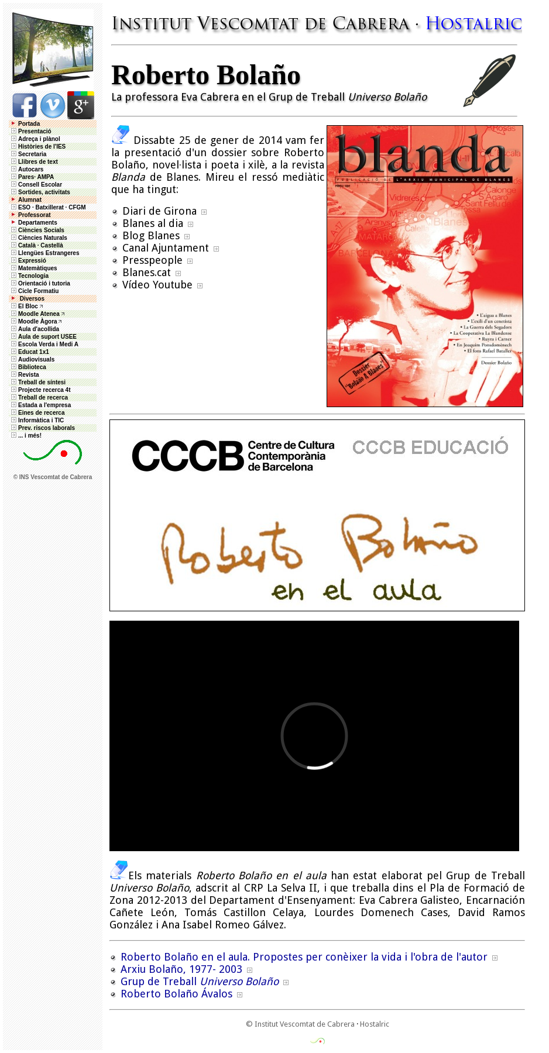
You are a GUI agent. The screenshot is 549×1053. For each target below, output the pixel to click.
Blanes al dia (152, 223)
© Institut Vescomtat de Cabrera (300, 1024)
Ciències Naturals (38, 238)
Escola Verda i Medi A (43, 344)
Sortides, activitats (44, 192)
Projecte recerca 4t (40, 390)
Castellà (51, 245)
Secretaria (27, 154)
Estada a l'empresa (40, 405)
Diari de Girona (159, 211)
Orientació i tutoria (39, 283)
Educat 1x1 (29, 352)
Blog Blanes (151, 235)
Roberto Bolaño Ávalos (176, 993)
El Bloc (23, 306)
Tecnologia (29, 276)
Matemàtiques (33, 268)
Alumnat (30, 200)
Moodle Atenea (39, 314)
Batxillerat (49, 207)
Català (27, 245)
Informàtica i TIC (36, 420)
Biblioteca (27, 367)
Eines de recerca (37, 413)
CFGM (76, 207)
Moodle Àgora (37, 321)
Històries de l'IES (37, 146)
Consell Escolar (35, 184)
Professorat (30, 215)
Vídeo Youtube (157, 284)
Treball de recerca (38, 397)
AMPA (45, 177)
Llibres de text (33, 162)
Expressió (27, 260)
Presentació (30, 131)
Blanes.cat (146, 272)
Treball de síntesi (37, 382)
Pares (26, 177)
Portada (24, 124)
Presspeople (152, 260)
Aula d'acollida (34, 329)
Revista (24, 374)
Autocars (30, 169)
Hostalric (374, 1024)
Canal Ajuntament (165, 248)
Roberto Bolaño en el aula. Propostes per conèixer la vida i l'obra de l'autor (304, 957)
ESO (19, 207)
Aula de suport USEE (43, 336)
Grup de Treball (200, 981)
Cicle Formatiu (34, 291)
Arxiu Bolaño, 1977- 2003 (181, 969)
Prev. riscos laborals (42, 428)
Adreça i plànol (34, 139)
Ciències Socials (36, 230)
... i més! (25, 435)
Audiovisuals (31, 359)
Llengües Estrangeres (44, 253)
